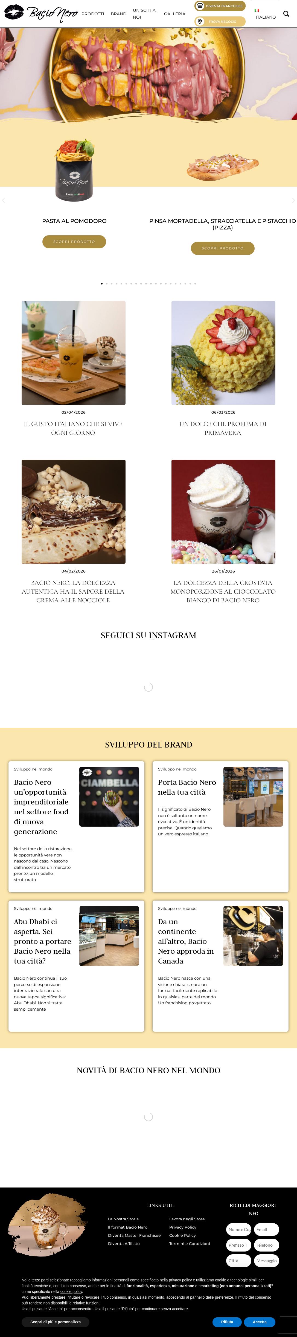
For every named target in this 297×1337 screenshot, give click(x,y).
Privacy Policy (182, 1227)
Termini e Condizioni (189, 1243)
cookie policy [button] (71, 1291)
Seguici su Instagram (148, 635)
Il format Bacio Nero (127, 1227)
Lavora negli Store (187, 1219)
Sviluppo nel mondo (33, 769)
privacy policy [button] (180, 1280)
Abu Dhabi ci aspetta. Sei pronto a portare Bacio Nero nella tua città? (42, 941)
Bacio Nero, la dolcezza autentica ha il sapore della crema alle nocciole (73, 591)
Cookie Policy (182, 1235)
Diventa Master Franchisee (134, 1235)
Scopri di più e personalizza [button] (55, 1322)
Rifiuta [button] (227, 1322)
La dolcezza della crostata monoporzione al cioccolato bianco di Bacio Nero (223, 591)
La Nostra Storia (123, 1219)
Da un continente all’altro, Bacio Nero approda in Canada (186, 941)
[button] (3, 200)
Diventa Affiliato (124, 1243)
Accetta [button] (260, 1322)
